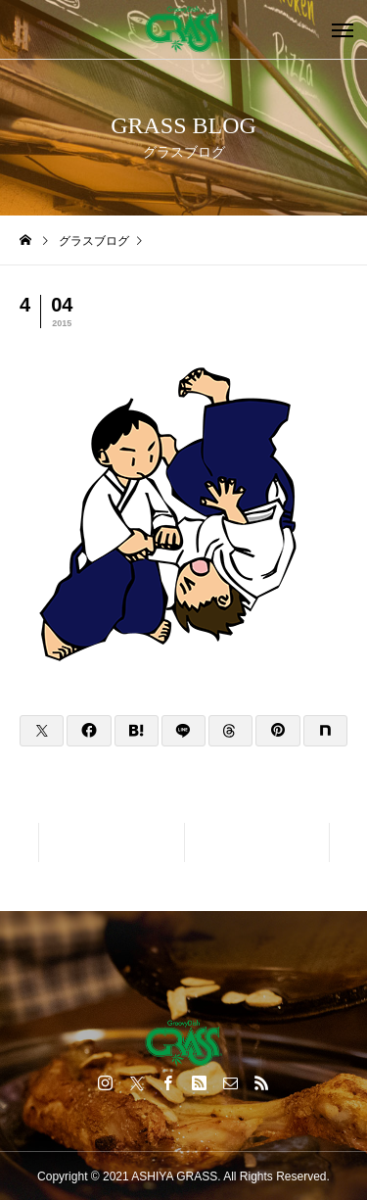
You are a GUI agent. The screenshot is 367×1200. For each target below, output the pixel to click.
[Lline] (183, 730)
